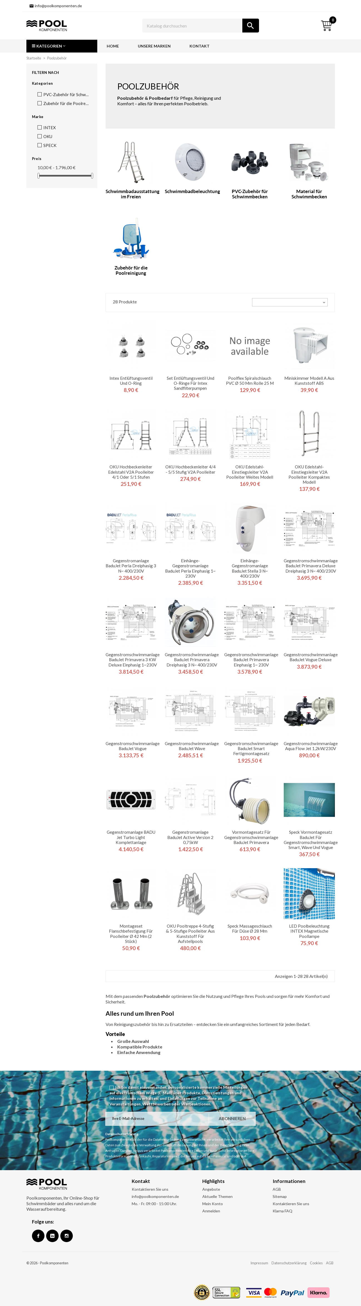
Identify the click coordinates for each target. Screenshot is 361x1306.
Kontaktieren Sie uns (150, 1189)
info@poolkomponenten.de (155, 1196)
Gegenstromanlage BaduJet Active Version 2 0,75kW (190, 837)
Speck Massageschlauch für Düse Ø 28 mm (250, 928)
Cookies (316, 1263)
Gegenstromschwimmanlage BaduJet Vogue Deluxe (311, 657)
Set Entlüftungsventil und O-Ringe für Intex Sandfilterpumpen (190, 383)
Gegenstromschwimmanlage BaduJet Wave (192, 746)
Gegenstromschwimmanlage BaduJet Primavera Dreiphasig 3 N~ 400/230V (192, 659)
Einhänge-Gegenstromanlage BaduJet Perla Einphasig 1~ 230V (190, 568)
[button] (61, 46)
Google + (52, 1236)
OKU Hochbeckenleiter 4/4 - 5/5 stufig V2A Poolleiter (190, 469)
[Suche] (200, 26)
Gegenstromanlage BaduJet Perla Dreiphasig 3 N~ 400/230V (131, 565)
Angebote (211, 1189)
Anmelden (211, 1210)
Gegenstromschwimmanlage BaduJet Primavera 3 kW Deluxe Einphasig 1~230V (133, 659)
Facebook (38, 1236)
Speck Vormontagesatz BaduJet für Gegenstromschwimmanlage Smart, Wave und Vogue (311, 840)
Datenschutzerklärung (289, 1263)
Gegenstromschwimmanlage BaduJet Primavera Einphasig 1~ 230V (251, 659)
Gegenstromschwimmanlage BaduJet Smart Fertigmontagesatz (251, 748)
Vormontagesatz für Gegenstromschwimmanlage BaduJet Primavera (251, 837)
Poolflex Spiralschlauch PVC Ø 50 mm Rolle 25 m (250, 381)
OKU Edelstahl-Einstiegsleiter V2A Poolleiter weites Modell (249, 471)
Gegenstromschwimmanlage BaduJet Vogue (133, 746)
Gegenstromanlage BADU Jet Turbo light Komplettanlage (131, 837)
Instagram (66, 1236)
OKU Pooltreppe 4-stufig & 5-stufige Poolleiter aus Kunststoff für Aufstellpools (190, 933)
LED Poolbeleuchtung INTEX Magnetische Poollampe (309, 930)
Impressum (259, 1263)
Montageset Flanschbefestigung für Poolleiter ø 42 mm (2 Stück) (131, 933)
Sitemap (280, 1196)
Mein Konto (212, 1203)
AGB (277, 1189)
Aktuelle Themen (217, 1196)
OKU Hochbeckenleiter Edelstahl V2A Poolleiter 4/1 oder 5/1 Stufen (131, 471)
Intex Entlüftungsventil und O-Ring (131, 381)
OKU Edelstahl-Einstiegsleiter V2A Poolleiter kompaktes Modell (309, 474)
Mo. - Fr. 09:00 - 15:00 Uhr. (154, 1203)
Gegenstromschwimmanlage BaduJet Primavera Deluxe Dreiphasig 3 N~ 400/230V (311, 565)
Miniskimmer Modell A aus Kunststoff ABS (309, 381)
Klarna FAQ (282, 1210)
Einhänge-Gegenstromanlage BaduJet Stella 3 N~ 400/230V (250, 568)
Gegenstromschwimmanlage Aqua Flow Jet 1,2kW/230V (311, 746)
